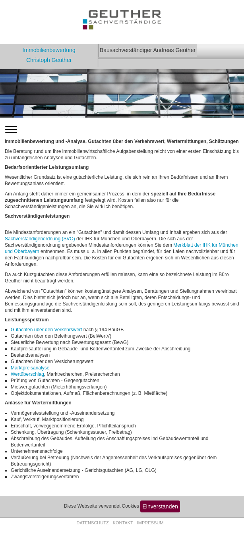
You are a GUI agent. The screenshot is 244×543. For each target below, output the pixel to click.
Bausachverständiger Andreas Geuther (148, 50)
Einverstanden (160, 506)
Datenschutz (93, 522)
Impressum (150, 522)
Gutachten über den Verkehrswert (46, 329)
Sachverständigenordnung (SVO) (40, 239)
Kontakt (123, 522)
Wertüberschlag (27, 374)
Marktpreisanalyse (30, 368)
